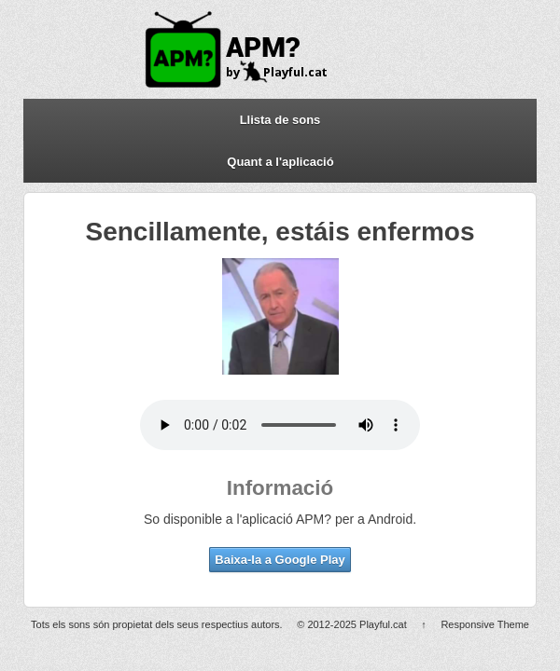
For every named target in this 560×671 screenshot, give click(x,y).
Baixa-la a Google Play (279, 560)
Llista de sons (280, 120)
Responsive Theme (485, 624)
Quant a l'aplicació (280, 162)
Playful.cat (383, 624)
